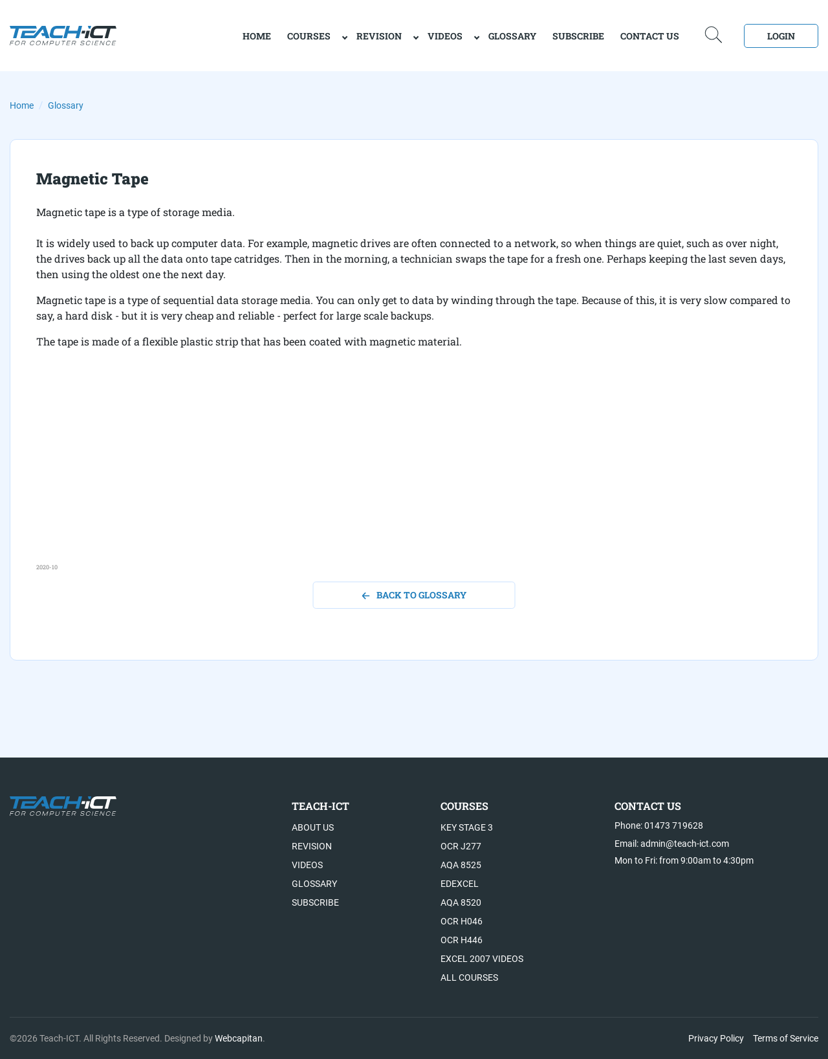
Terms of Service (785, 1038)
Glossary (512, 36)
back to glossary (414, 595)
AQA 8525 (461, 865)
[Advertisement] (414, 472)
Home (22, 105)
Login (781, 36)
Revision (379, 36)
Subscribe (578, 36)
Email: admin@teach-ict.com (672, 843)
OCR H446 (462, 940)
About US (313, 827)
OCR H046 (462, 921)
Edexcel (460, 884)
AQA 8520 (461, 902)
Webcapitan (239, 1038)
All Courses (469, 977)
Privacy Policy (716, 1038)
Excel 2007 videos (482, 959)
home (257, 36)
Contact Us (649, 36)
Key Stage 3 (467, 827)
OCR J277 (461, 846)
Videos (445, 36)
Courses (309, 36)
